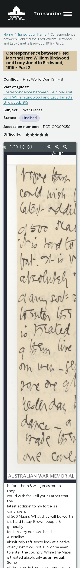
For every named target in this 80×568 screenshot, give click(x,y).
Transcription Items (31, 34)
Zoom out (57, 146)
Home (8, 34)
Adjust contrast (61, 153)
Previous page (22, 146)
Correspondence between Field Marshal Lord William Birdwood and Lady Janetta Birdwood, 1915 (38, 97)
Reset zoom (64, 146)
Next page (29, 146)
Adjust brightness (53, 153)
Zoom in (49, 146)
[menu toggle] (67, 14)
